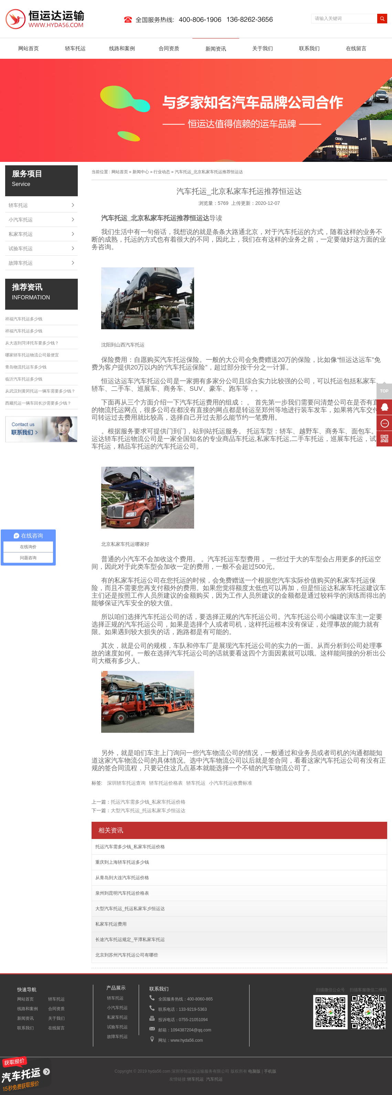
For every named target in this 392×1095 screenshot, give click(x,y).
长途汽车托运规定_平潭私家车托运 (130, 939)
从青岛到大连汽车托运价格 (122, 877)
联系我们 (309, 48)
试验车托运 (21, 248)
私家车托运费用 (111, 924)
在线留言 (356, 48)
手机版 (270, 1071)
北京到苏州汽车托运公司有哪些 (126, 955)
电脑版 (254, 1071)
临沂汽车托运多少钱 (23, 379)
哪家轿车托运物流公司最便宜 (32, 355)
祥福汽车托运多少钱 (23, 319)
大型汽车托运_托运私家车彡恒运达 (148, 810)
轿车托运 (75, 48)
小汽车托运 (21, 219)
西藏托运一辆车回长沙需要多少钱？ (38, 403)
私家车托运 (21, 234)
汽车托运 (214, 1079)
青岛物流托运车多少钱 (25, 367)
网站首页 (28, 48)
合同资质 (169, 48)
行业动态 (161, 171)
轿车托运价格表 (166, 783)
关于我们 (262, 48)
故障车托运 (21, 263)
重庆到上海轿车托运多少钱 (122, 862)
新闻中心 (141, 171)
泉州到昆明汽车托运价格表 (122, 893)
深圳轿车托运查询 (126, 783)
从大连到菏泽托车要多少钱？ (32, 343)
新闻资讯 (215, 49)
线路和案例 (122, 48)
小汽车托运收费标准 (230, 783)
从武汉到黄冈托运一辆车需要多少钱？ (40, 391)
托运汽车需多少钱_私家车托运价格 (148, 802)
